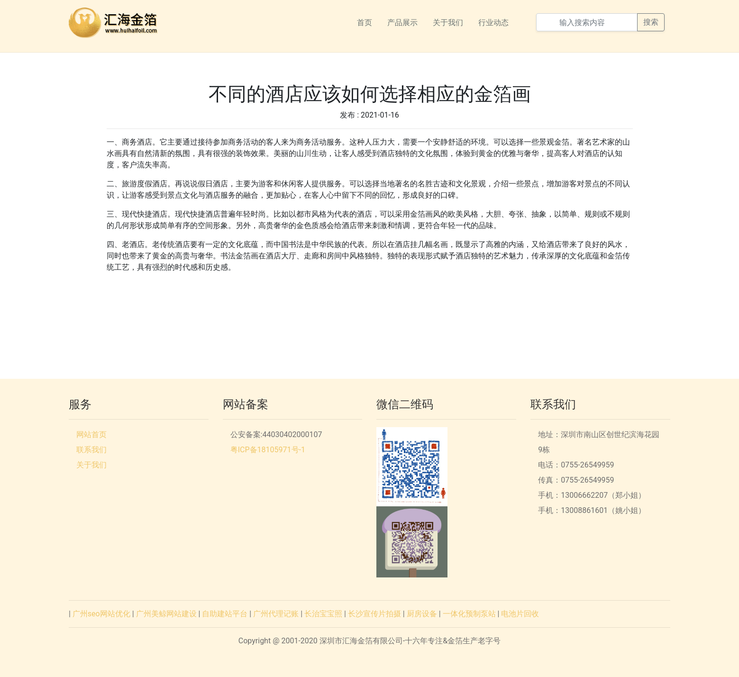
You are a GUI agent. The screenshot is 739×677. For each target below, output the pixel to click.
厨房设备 (422, 613)
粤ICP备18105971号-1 (267, 449)
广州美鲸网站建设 (166, 613)
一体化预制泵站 (469, 613)
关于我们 (448, 22)
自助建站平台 (224, 613)
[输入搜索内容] (587, 22)
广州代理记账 (276, 613)
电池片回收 (520, 613)
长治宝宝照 (323, 613)
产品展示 (402, 22)
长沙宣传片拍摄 (374, 613)
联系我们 (91, 449)
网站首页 (91, 434)
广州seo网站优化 (101, 613)
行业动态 (493, 22)
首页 (364, 22)
